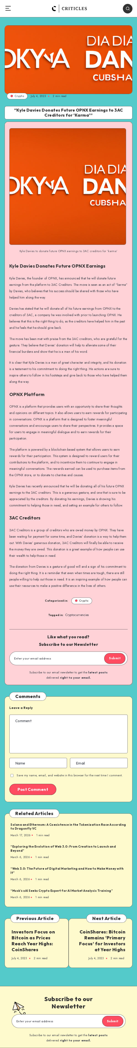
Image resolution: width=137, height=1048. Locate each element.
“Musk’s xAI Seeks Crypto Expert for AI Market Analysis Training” (61, 890)
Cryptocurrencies (77, 615)
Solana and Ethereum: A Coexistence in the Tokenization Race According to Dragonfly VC (68, 827)
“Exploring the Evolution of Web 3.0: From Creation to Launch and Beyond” (63, 848)
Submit (115, 658)
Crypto (17, 96)
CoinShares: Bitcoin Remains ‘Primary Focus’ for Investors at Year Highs (102, 940)
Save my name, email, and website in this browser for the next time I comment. (70, 775)
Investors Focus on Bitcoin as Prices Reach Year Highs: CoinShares (33, 940)
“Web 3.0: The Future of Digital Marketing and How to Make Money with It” (67, 870)
